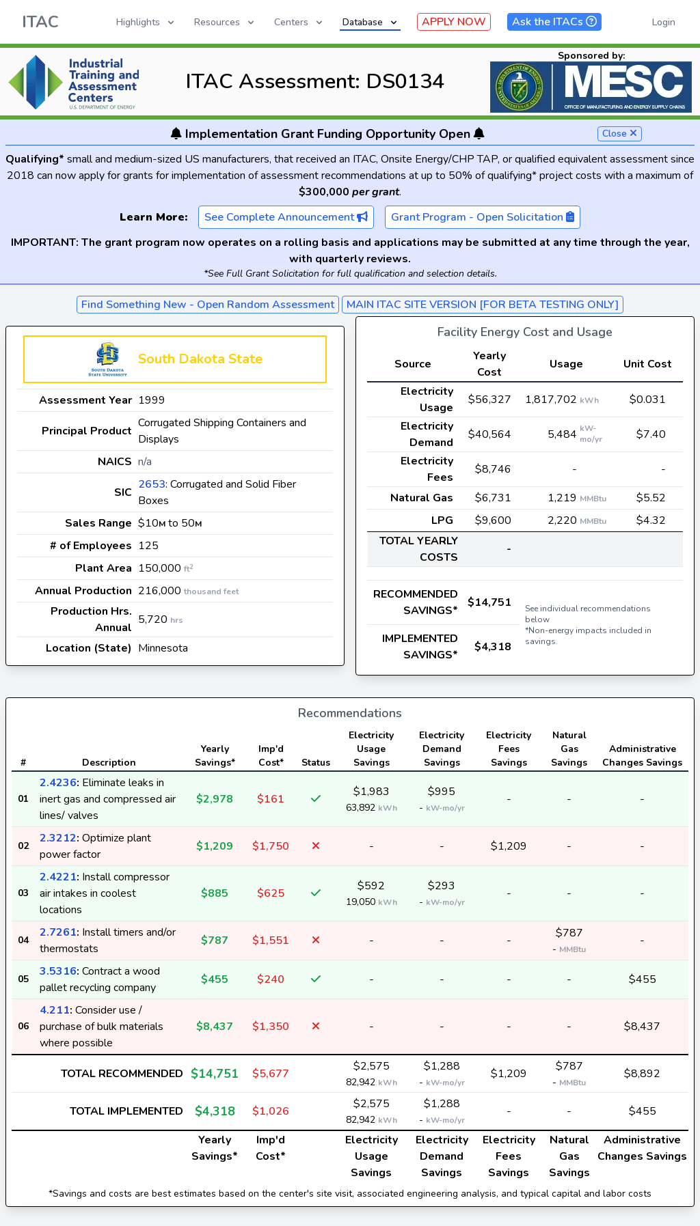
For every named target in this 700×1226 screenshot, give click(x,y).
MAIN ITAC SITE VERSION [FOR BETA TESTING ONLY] (483, 304)
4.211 (55, 1010)
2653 (151, 484)
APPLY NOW (454, 21)
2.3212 (58, 838)
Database (370, 22)
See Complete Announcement (286, 217)
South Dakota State (200, 359)
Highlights (146, 22)
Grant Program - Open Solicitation (482, 217)
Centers (299, 22)
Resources (225, 22)
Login (663, 22)
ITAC (40, 22)
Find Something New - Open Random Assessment (207, 304)
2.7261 (58, 932)
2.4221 (58, 876)
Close (619, 133)
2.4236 (58, 782)
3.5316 (58, 971)
